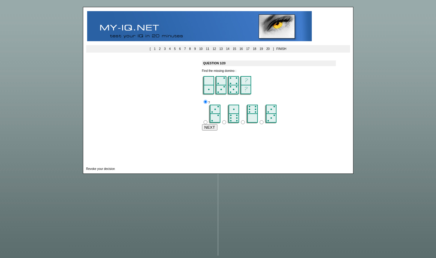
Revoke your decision (100, 168)
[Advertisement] (141, 108)
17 (247, 49)
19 (261, 49)
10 (201, 49)
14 (227, 49)
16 (241, 49)
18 (254, 49)
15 (234, 49)
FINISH (281, 49)
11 (207, 49)
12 (214, 49)
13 (221, 49)
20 (268, 49)
